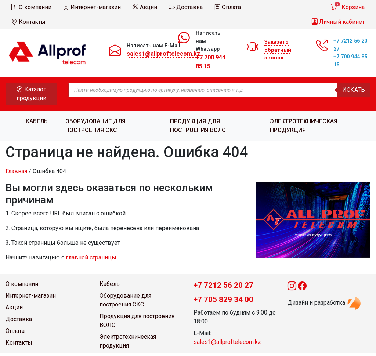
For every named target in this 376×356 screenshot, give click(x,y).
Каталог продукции (31, 94)
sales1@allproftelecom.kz (163, 53)
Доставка (186, 7)
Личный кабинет (338, 21)
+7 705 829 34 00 (223, 299)
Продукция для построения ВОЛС (198, 126)
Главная (16, 171)
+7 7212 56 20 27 (223, 285)
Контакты (28, 21)
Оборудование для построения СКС (95, 126)
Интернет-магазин (92, 7)
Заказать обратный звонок (277, 50)
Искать (353, 89)
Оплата (227, 7)
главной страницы (91, 257)
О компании (31, 7)
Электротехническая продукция (303, 126)
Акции (145, 7)
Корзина (348, 6)
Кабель (37, 121)
